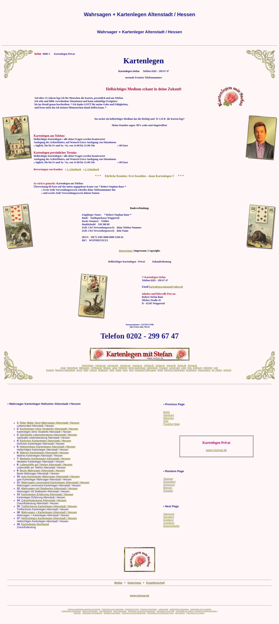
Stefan (118, 370)
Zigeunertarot (204, 370)
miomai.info (112, 365)
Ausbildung (191, 370)
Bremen (167, 487)
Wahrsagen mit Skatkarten (92, 613)
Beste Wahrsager (120, 611)
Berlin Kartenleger (137, 368)
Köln (165, 421)
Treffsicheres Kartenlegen (71, 611)
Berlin (166, 412)
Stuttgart (168, 478)
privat (63, 368)
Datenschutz (125, 250)
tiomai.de (181, 365)
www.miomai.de (139, 595)
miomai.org (125, 365)
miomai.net (100, 365)
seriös (79, 370)
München (168, 418)
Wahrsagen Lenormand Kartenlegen (142, 611)
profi (216, 368)
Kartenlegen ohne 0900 (165, 611)
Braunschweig (171, 526)
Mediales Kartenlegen (112, 613)
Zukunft (93, 370)
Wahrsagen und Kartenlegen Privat (160, 613)
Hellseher (122, 368)
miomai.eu (137, 365)
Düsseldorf (169, 481)
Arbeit (160, 370)
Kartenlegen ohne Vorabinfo (200, 609)
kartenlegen (152, 368)
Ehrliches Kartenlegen (148, 609)
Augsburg (168, 523)
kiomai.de (192, 365)
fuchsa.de (160, 365)
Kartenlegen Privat (132, 609)
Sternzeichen (180, 613)
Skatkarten (103, 370)
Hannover (168, 514)
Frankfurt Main (171, 424)
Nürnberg (168, 517)
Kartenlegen (87, 365)
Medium (107, 368)
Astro (125, 370)
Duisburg (168, 520)
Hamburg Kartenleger (65, 370)
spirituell (227, 370)
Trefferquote (96, 368)
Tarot (131, 370)
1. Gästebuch (74, 169)
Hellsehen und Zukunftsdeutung (134, 613)
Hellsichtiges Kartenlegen (179, 609)
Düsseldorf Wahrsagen (145, 370)
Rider (86, 370)
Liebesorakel (163, 609)
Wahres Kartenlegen (90, 611)
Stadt (111, 370)
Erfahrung (197, 368)
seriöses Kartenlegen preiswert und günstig (84, 609)
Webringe (77, 613)
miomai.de (149, 365)
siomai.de (171, 365)
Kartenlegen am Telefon (195, 613)
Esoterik (50, 370)
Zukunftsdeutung (105, 611)
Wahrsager (84, 368)
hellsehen (208, 368)
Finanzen (163, 368)
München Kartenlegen (174, 370)
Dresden (168, 490)
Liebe (114, 368)
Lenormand (174, 368)
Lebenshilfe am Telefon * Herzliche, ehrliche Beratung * (197, 611)
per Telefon (217, 370)
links (189, 368)
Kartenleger (72, 368)
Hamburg (168, 415)
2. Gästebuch (92, 169)
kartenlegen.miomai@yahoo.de (166, 286)
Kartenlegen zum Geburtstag (113, 609)
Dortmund (169, 484)
